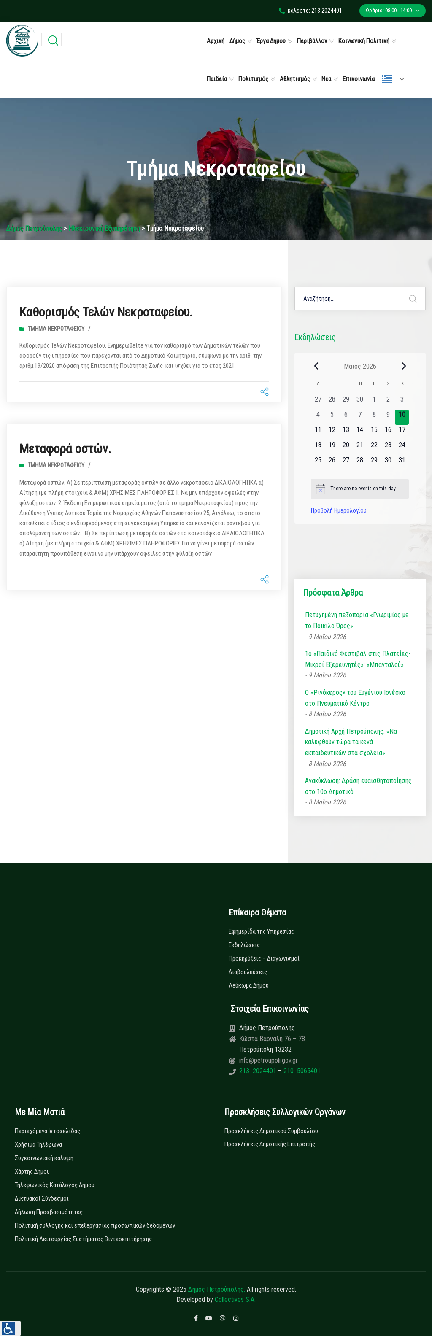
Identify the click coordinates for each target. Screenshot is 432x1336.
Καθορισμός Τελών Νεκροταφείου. (105, 312)
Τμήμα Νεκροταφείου (56, 328)
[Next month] (404, 366)
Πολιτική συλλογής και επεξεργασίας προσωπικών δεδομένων (95, 1225)
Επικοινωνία (359, 79)
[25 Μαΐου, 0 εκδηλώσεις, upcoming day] (318, 462)
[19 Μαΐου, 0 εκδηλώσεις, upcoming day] (332, 447)
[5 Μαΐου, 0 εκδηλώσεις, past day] (332, 417)
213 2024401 (258, 1071)
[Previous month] (316, 366)
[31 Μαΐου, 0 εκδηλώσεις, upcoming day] (402, 462)
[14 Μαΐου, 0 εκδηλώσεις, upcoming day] (360, 432)
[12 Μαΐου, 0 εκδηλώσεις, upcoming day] (332, 432)
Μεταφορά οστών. (65, 448)
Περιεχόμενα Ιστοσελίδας (47, 1131)
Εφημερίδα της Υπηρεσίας (261, 931)
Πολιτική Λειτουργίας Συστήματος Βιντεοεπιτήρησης (83, 1239)
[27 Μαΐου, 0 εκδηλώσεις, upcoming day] (346, 462)
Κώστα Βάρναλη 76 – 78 (272, 1039)
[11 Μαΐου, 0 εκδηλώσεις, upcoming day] (318, 432)
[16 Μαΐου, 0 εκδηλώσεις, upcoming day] (388, 432)
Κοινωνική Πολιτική (363, 41)
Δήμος (237, 41)
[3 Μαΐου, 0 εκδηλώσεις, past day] (402, 402)
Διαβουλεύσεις (248, 972)
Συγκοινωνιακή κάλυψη (44, 1158)
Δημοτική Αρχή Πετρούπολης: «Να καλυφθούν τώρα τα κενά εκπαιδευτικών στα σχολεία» (351, 742)
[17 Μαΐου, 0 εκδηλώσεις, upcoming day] (402, 432)
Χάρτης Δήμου (32, 1171)
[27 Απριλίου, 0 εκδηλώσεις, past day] (318, 402)
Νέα (326, 79)
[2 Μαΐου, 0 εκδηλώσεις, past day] (388, 402)
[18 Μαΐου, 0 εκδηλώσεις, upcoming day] (318, 447)
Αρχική (215, 41)
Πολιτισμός (253, 79)
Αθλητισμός (295, 79)
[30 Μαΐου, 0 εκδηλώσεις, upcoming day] (388, 462)
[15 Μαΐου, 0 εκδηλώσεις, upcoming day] (374, 432)
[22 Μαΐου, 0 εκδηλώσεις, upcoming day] (374, 447)
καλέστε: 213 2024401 (310, 10)
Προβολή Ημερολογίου (339, 510)
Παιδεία (217, 79)
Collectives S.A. (235, 1300)
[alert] (360, 489)
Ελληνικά (387, 79)
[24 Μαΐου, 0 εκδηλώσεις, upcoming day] (402, 447)
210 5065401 (301, 1071)
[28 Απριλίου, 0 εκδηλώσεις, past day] (332, 402)
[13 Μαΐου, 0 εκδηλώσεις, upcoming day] (346, 432)
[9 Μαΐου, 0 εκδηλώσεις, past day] (388, 417)
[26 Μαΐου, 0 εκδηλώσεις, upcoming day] (332, 462)
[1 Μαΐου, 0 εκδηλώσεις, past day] (374, 402)
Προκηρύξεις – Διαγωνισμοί (264, 958)
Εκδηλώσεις (244, 945)
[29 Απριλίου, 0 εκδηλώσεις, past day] (346, 402)
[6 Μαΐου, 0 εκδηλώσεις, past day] (346, 417)
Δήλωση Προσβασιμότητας (49, 1212)
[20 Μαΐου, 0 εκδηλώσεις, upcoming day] (346, 447)
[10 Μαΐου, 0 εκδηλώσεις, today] (402, 417)
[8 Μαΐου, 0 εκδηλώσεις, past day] (374, 417)
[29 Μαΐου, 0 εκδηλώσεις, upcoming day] (374, 462)
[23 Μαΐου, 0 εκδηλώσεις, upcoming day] (388, 447)
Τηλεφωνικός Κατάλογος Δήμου (54, 1185)
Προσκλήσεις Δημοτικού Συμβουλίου (271, 1131)
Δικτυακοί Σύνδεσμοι (42, 1198)
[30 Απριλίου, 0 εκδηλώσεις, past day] (360, 402)
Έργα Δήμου (271, 41)
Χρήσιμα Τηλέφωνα (38, 1144)
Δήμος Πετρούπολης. (216, 1289)
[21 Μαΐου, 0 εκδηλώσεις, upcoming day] (360, 447)
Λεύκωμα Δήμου (249, 985)
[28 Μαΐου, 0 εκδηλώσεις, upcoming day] (360, 462)
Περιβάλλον (312, 41)
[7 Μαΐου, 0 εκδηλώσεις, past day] (360, 417)
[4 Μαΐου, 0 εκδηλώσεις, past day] (318, 417)
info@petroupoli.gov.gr (268, 1060)
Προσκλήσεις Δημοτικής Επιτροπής (269, 1144)
